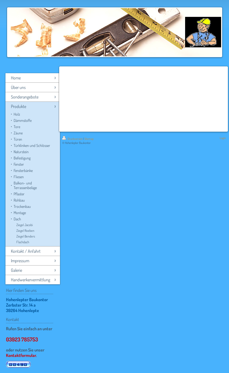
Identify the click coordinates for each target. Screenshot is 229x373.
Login (223, 138)
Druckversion (72, 139)
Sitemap (89, 139)
